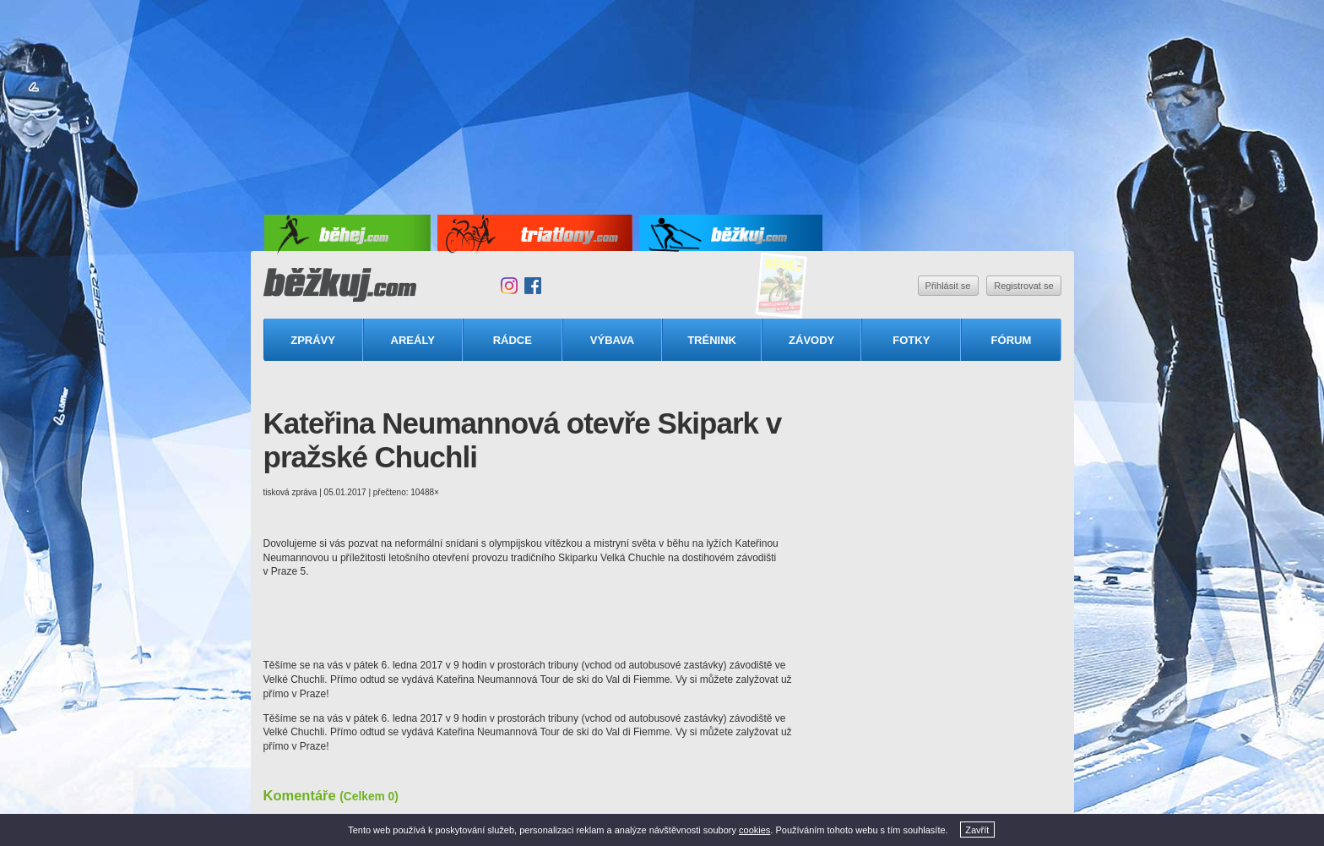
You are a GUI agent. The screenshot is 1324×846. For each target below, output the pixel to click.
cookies (754, 830)
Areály (413, 340)
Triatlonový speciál (782, 286)
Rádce (512, 340)
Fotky (911, 340)
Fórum (1011, 340)
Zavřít (977, 830)
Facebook (533, 285)
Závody (811, 340)
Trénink (711, 340)
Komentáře (331, 795)
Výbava (612, 340)
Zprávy (312, 340)
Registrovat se (1023, 286)
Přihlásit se (948, 286)
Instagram (509, 285)
